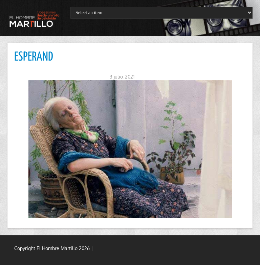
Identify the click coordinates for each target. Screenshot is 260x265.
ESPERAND (33, 57)
